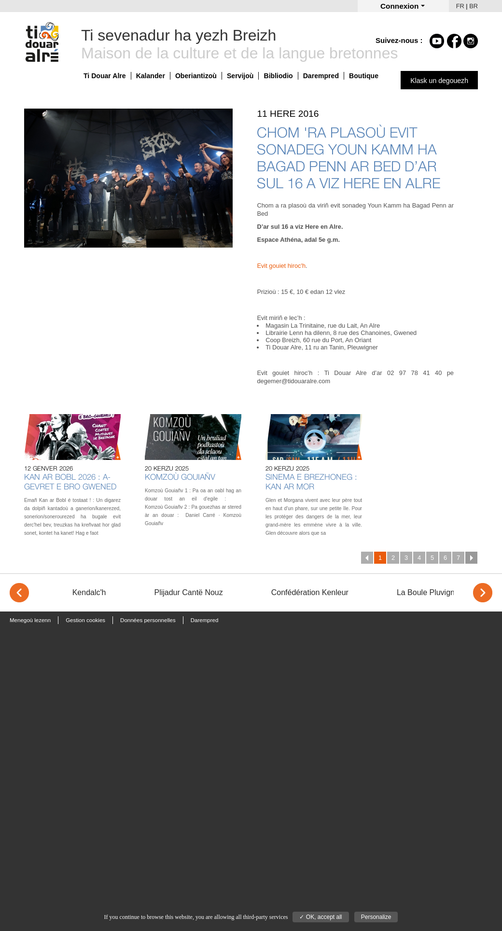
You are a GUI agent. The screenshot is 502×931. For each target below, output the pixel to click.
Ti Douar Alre (105, 76)
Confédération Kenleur (310, 592)
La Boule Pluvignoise (433, 592)
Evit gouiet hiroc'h (281, 265)
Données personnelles (148, 620)
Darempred (321, 76)
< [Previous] (19, 592)
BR (473, 6)
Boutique (363, 76)
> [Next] (482, 592)
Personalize (376, 917)
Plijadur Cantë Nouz (188, 592)
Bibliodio (278, 76)
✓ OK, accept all (320, 917)
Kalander (150, 76)
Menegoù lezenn (30, 620)
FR (460, 6)
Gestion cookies (85, 620)
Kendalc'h (89, 592)
